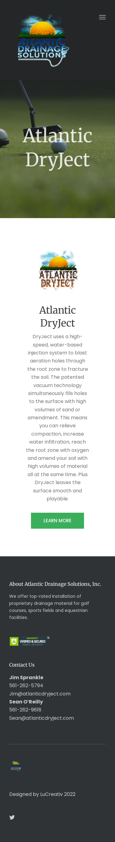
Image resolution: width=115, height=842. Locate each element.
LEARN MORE (57, 520)
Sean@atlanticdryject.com (41, 718)
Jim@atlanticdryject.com (40, 693)
